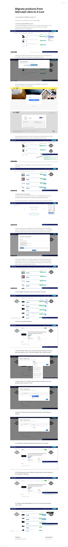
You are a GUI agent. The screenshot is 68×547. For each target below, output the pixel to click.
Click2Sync (17, 537)
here (35, 17)
